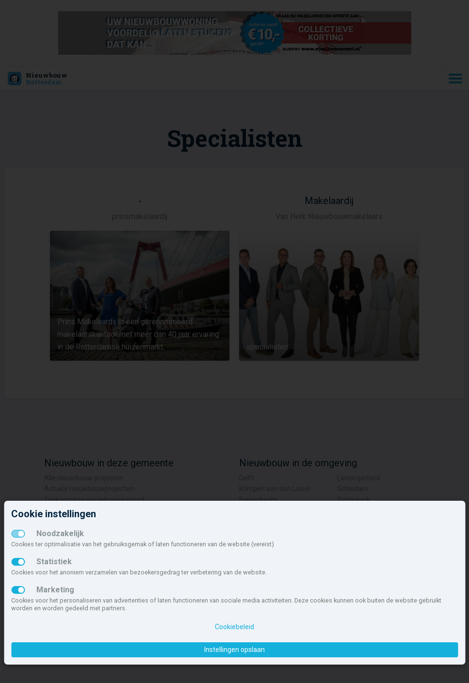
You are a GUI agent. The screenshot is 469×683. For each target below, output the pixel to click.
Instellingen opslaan (234, 649)
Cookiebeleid (234, 627)
